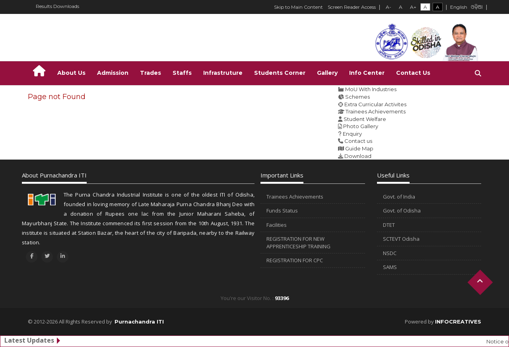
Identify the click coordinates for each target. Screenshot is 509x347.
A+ (413, 7)
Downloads (66, 6)
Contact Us (413, 72)
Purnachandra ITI (139, 321)
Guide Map (359, 148)
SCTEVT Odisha (401, 238)
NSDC (389, 253)
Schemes (357, 97)
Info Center (367, 72)
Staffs (182, 72)
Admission (112, 72)
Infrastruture (223, 72)
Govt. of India (399, 196)
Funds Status (282, 210)
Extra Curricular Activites (375, 104)
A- (388, 7)
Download (357, 156)
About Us (71, 72)
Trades (150, 72)
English (458, 7)
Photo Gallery (360, 126)
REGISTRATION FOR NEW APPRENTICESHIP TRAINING (298, 242)
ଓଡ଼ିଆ (477, 7)
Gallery (327, 72)
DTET (389, 224)
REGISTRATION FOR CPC (294, 260)
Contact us (358, 141)
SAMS (390, 267)
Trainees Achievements (376, 111)
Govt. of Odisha (402, 210)
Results (44, 6)
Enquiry (352, 134)
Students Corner (279, 72)
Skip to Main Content (298, 7)
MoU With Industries (370, 89)
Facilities (276, 224)
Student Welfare (365, 119)
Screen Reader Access (352, 7)
